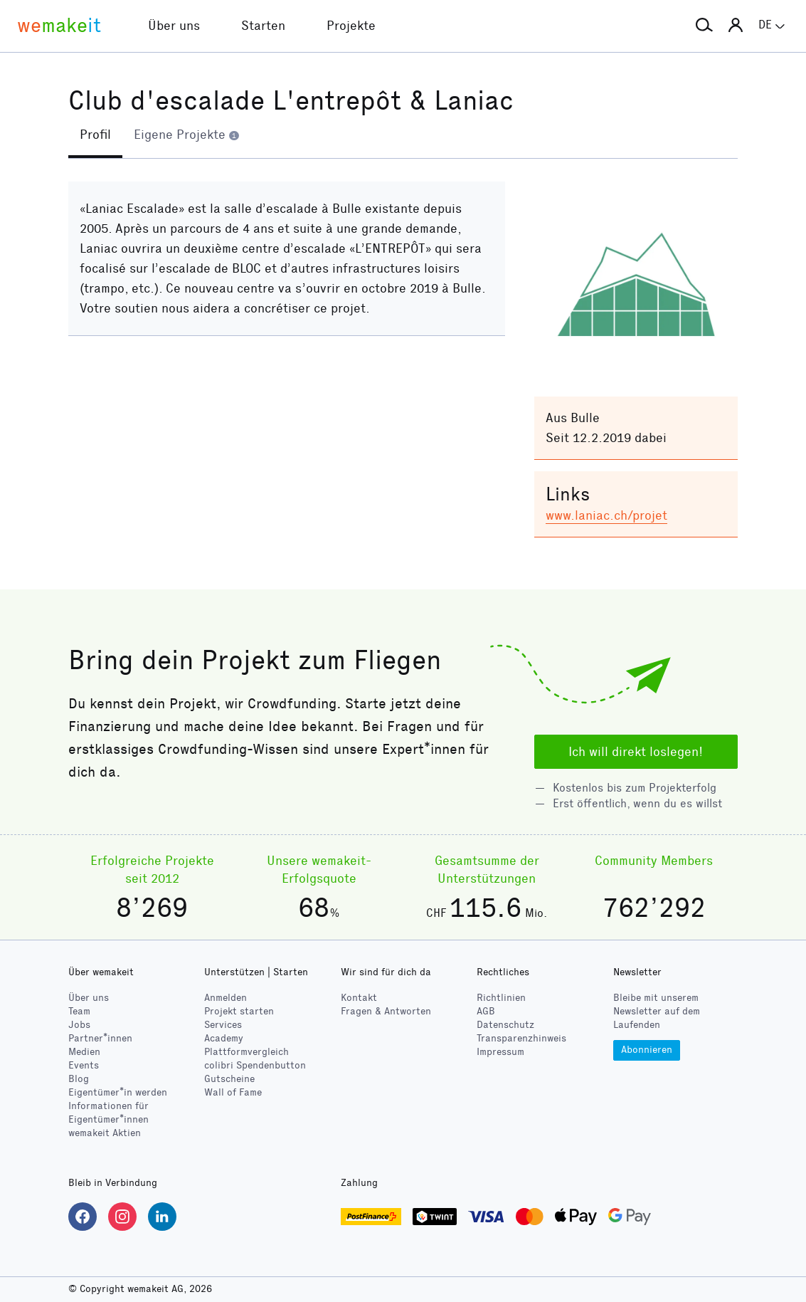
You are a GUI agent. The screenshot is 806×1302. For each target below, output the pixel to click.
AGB (486, 1011)
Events (83, 1065)
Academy (223, 1038)
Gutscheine (229, 1079)
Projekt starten (239, 1011)
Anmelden (225, 998)
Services (223, 1025)
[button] (704, 25)
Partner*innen (100, 1038)
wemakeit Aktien (104, 1133)
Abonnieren (646, 1050)
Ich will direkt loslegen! (635, 752)
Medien (84, 1052)
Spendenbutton (255, 1065)
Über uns (88, 998)
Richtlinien (501, 998)
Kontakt (359, 998)
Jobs (79, 1025)
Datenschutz (505, 1025)
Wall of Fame (233, 1092)
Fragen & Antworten (386, 1011)
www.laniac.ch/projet (606, 515)
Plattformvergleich (246, 1052)
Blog (78, 1079)
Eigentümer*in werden (117, 1092)
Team (79, 1011)
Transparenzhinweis (521, 1038)
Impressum (500, 1052)
